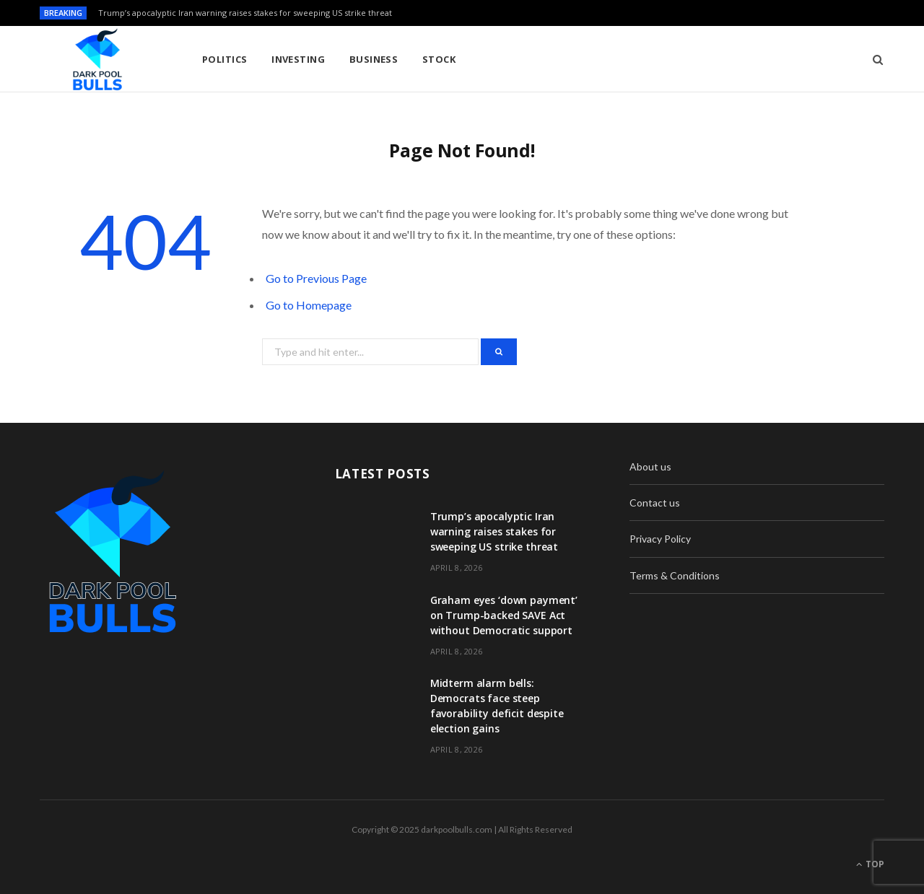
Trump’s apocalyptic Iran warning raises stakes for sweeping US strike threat (245, 13)
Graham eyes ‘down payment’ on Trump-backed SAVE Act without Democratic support (504, 615)
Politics (225, 59)
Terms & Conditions (674, 575)
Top (870, 864)
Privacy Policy (660, 539)
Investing (298, 59)
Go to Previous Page (316, 278)
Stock (439, 59)
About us (650, 466)
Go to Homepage (309, 305)
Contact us (654, 502)
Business (373, 59)
